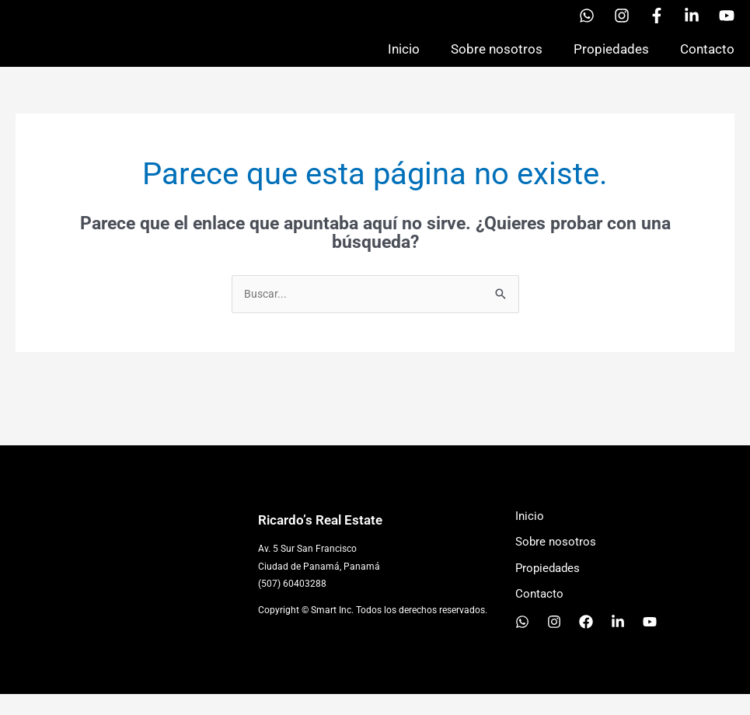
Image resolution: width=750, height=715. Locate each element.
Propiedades (611, 59)
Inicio (404, 59)
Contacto (707, 59)
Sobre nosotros (496, 59)
